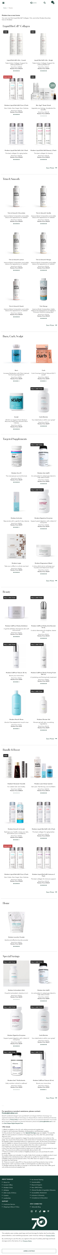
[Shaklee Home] (11, 3)
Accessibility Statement (39, 1192)
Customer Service (9, 1204)
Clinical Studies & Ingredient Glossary (44, 1190)
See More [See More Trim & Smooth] (51, 325)
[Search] (44, 3)
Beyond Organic (37, 1185)
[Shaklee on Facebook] (36, 1211)
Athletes (6, 1190)
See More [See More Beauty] (51, 739)
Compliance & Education (40, 1198)
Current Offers (8, 1185)
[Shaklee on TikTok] (40, 1210)
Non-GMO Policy (37, 1187)
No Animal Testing (37, 1179)
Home (5, 8)
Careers (5, 1195)
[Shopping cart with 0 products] (53, 3)
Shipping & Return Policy (11, 1207)
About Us (6, 1182)
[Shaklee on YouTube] (44, 1211)
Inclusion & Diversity (38, 1195)
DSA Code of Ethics (9, 1193)
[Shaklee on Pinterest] (48, 1211)
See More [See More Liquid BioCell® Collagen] (51, 168)
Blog (36, 1207)
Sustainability (36, 1182)
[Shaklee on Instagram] (32, 1211)
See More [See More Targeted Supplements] (51, 581)
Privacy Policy (50, 1235)
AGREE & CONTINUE (29, 1251)
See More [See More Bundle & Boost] (51, 892)
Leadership (7, 1198)
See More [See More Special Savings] (51, 1098)
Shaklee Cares (8, 1187)
